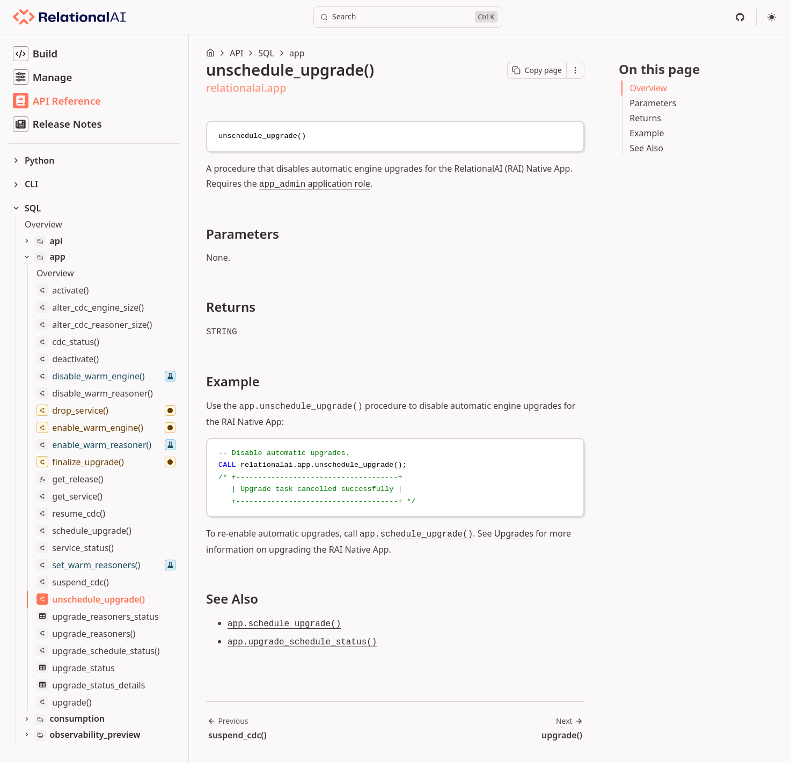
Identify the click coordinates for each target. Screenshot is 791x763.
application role (314, 183)
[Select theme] (771, 17)
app (297, 53)
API (236, 53)
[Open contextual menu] (575, 70)
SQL (266, 53)
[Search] (407, 17)
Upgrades (513, 533)
